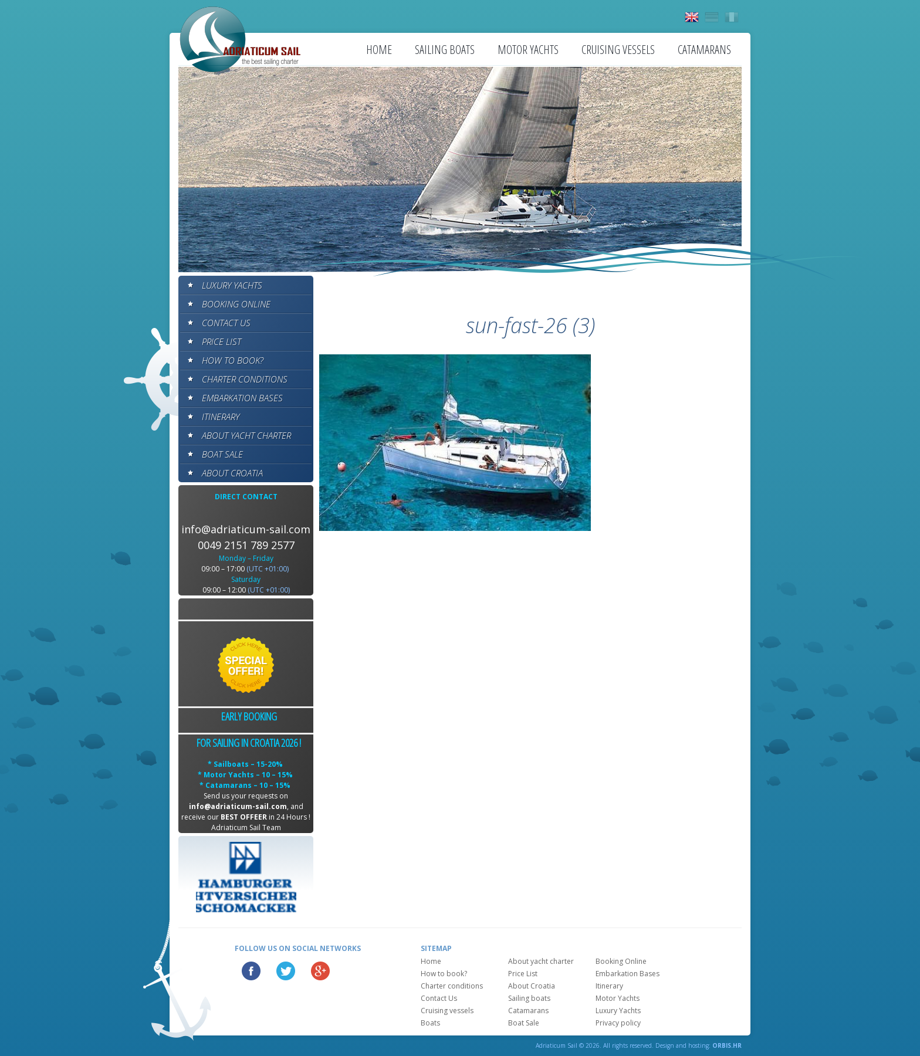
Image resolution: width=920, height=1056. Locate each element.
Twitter (285, 971)
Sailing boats (445, 49)
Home (379, 49)
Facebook (251, 971)
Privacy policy (618, 1023)
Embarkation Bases (242, 398)
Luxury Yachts (232, 285)
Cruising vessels (618, 49)
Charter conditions (245, 379)
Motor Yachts (528, 49)
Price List (221, 341)
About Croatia (232, 473)
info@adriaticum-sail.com (245, 529)
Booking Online (236, 304)
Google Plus (320, 971)
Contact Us (226, 323)
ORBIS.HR (727, 1045)
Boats (430, 1023)
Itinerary (220, 416)
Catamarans (704, 49)
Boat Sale (222, 454)
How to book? (232, 360)
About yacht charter (246, 435)
